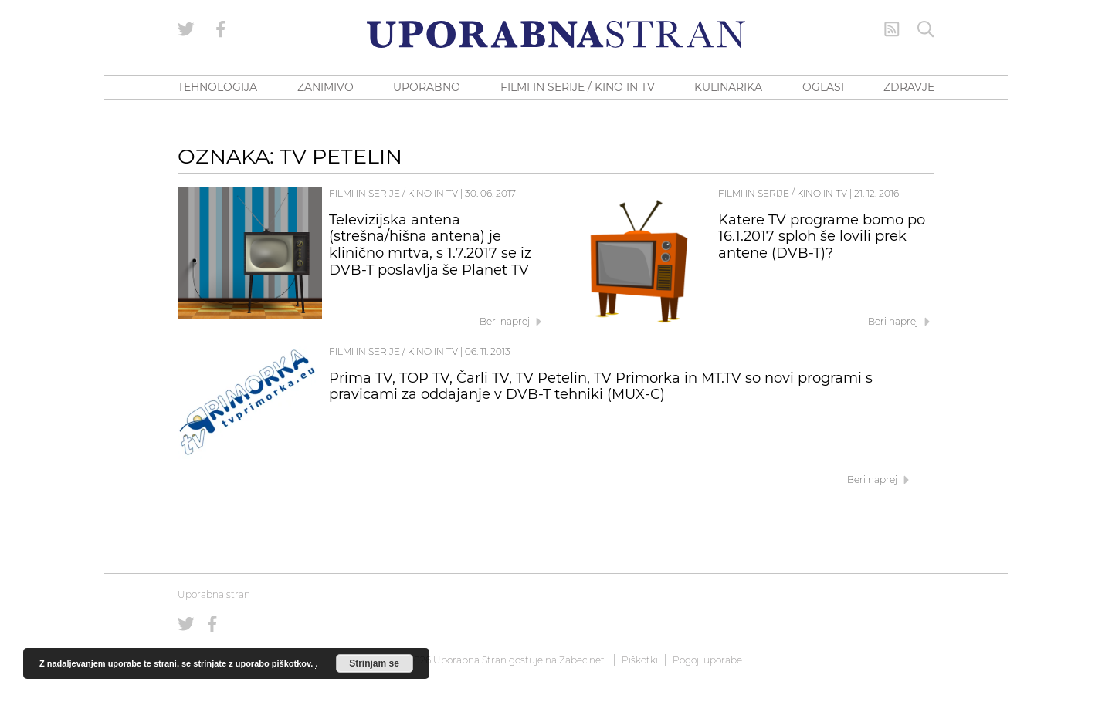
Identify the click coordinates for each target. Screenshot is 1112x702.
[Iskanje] (925, 29)
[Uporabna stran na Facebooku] (220, 29)
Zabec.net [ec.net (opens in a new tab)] (582, 660)
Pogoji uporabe (707, 660)
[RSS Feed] (891, 29)
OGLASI (823, 87)
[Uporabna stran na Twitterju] (186, 29)
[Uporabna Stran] (556, 34)
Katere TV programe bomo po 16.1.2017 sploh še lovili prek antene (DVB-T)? (821, 236)
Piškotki (640, 660)
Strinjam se (374, 663)
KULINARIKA (728, 87)
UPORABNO (426, 87)
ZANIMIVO (325, 87)
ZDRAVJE (908, 87)
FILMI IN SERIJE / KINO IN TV (577, 87)
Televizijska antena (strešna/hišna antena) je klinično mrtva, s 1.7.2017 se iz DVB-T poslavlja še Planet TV (430, 244)
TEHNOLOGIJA (217, 87)
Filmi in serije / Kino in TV (393, 193)
